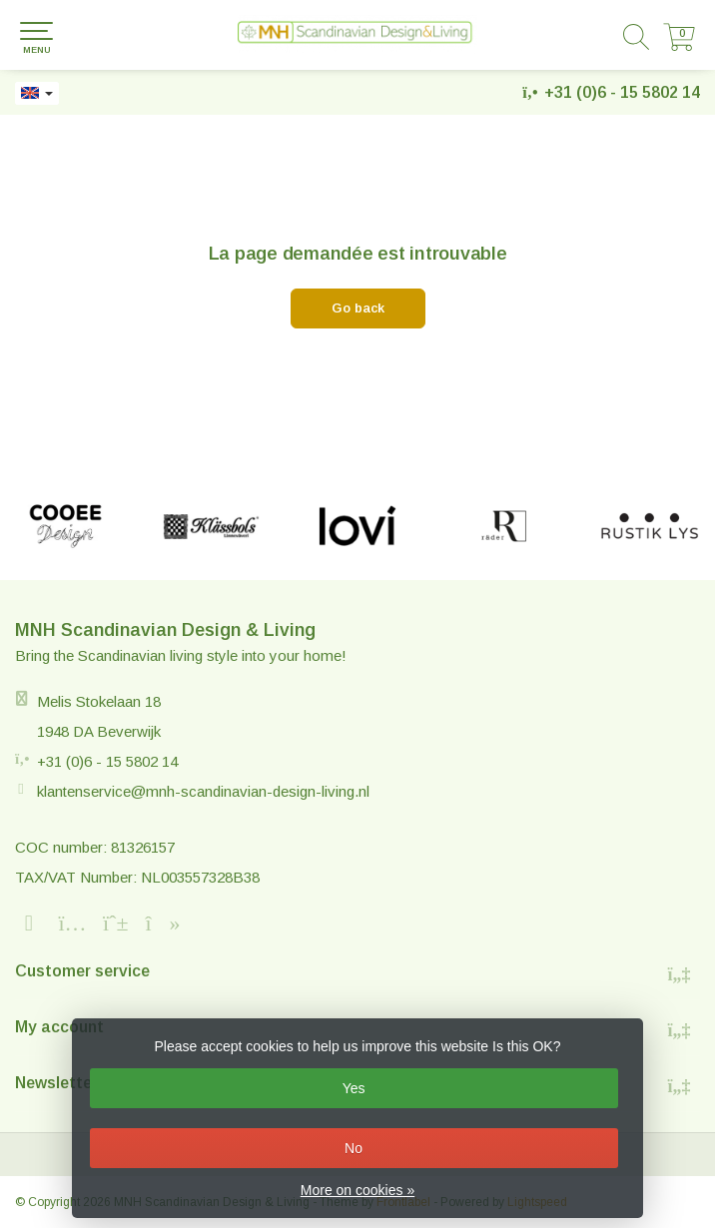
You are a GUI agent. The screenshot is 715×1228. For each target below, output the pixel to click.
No (353, 1148)
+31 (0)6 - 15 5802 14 (622, 92)
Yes (354, 1088)
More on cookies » (357, 1190)
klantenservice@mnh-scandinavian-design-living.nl (203, 791)
